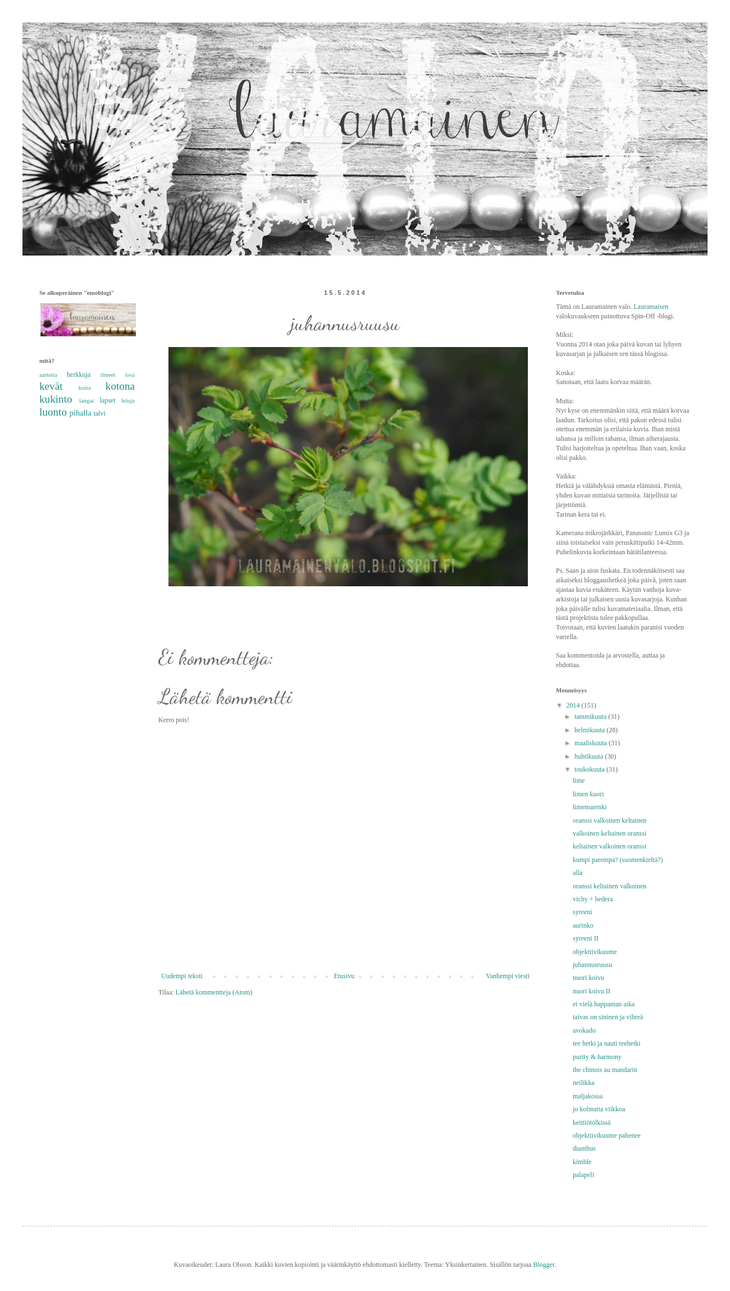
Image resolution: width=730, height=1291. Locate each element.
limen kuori (588, 794)
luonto (53, 412)
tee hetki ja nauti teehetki (607, 1043)
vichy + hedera (593, 899)
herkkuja (78, 374)
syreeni (582, 912)
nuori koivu (588, 978)
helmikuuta (590, 730)
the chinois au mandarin (605, 1070)
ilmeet (108, 374)
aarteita (48, 374)
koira (85, 387)
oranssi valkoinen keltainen (609, 820)
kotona (120, 386)
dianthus (584, 1148)
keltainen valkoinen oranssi (609, 846)
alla (577, 873)
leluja (128, 400)
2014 (574, 705)
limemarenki (590, 807)
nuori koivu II (591, 991)
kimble (582, 1162)
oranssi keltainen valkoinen (609, 886)
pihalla (81, 412)
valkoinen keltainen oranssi (609, 833)
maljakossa (588, 1096)
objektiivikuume (595, 952)
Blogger (543, 1265)
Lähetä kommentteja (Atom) (214, 992)
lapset (108, 400)
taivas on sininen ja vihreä (608, 1017)
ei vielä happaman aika (604, 1004)
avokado (584, 1030)
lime (579, 780)
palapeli (583, 1175)
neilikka (584, 1083)
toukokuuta (590, 769)
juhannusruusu (592, 965)
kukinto (55, 399)
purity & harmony (597, 1057)
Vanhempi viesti (508, 976)
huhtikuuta (589, 756)
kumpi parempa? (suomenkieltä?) (618, 860)
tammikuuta (591, 716)
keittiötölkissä (591, 1122)
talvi (100, 413)
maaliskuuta (591, 743)
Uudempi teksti (182, 976)
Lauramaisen (650, 307)
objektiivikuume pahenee (607, 1135)
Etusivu (344, 976)
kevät (51, 386)
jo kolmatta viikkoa (599, 1109)
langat (86, 400)
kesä (130, 375)
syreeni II (586, 938)
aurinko (583, 925)
